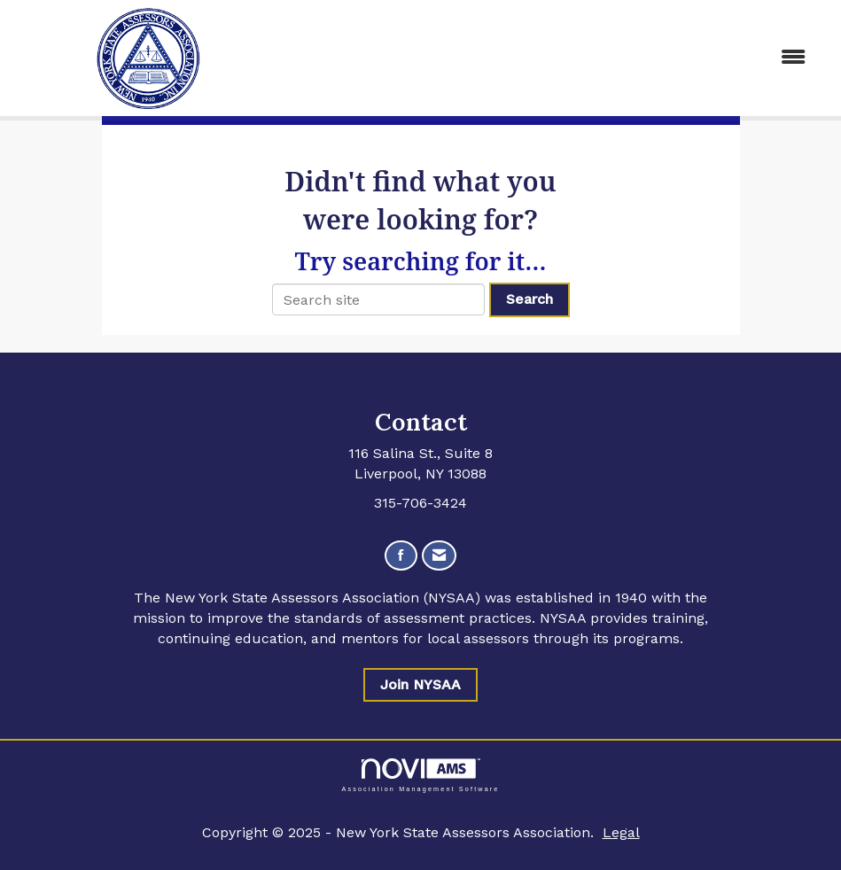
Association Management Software (420, 774)
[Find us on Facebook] (401, 555)
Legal (621, 832)
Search (529, 299)
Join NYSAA (420, 684)
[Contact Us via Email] (439, 555)
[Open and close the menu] (552, 58)
